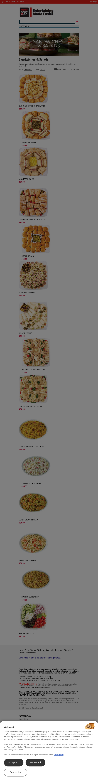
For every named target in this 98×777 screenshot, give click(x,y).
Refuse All (35, 762)
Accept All (13, 762)
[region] (49, 749)
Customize (15, 772)
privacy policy (58, 755)
